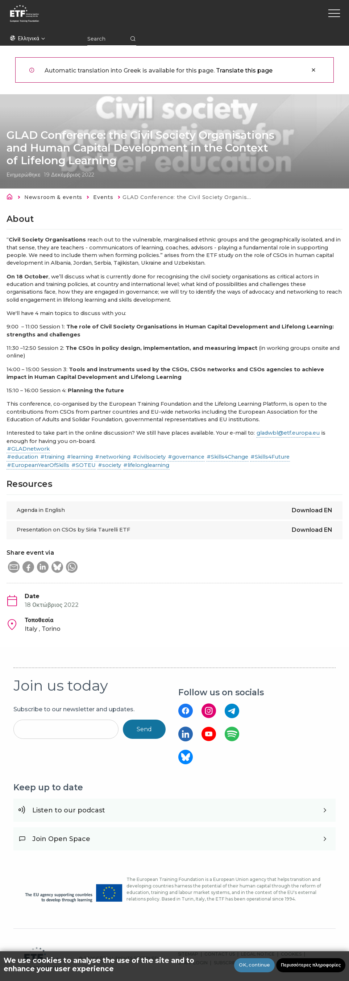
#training (52, 457)
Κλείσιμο (313, 70)
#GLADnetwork (28, 449)
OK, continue (254, 965)
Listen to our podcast (68, 810)
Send (144, 729)
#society (109, 465)
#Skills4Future (270, 457)
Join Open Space (61, 839)
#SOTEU (83, 465)
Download (312, 510)
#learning (80, 457)
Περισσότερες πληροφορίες (311, 965)
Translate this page (244, 70)
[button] (14, 567)
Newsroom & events (53, 197)
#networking (112, 457)
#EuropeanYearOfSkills (38, 465)
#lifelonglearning (146, 465)
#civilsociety (149, 457)
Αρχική (12, 198)
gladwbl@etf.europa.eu (288, 433)
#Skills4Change (227, 457)
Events (103, 197)
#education (22, 457)
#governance (186, 457)
